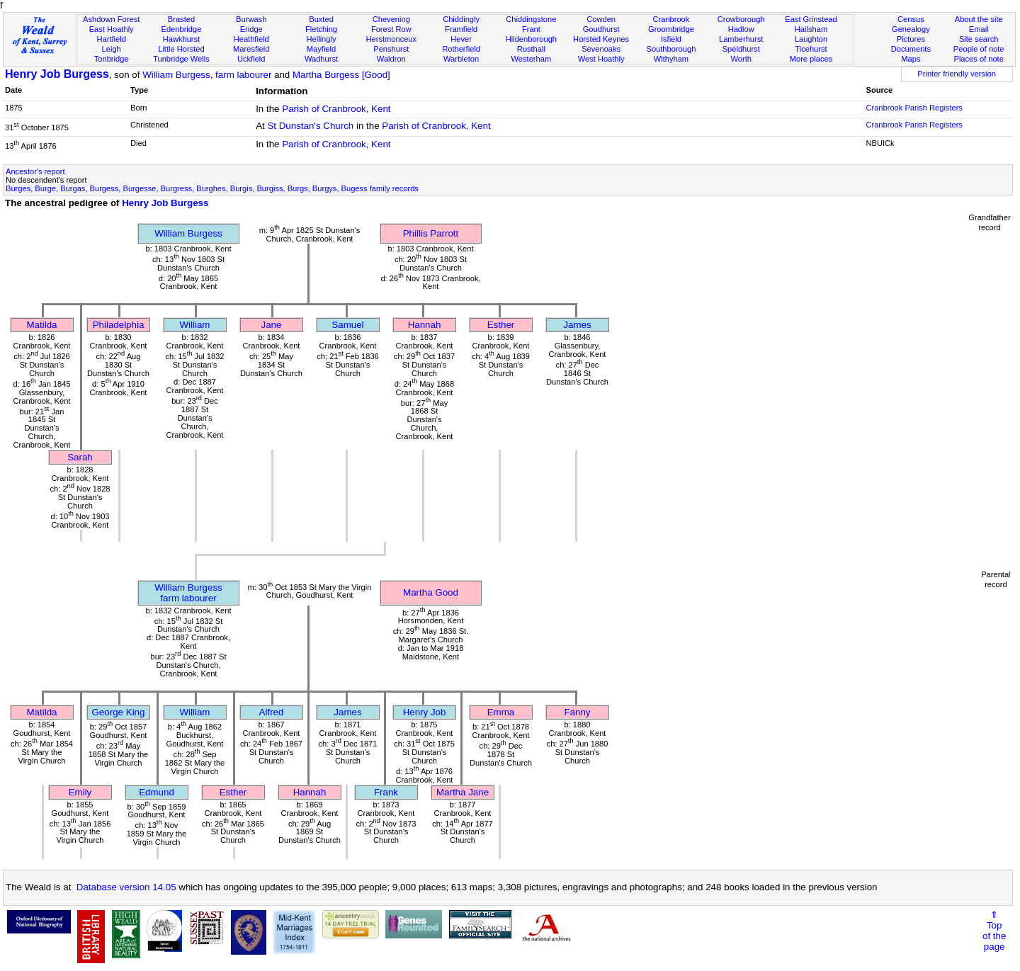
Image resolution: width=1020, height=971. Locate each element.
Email (979, 29)
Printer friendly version (956, 73)
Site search (979, 39)
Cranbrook (670, 19)
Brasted (181, 19)
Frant (531, 29)
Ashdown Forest (111, 19)
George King (118, 712)
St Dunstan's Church (310, 125)
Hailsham (811, 29)
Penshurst (391, 49)
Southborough (671, 49)
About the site (979, 19)
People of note (978, 49)
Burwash (251, 19)
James (577, 324)
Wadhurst (321, 59)
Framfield (461, 29)
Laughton (811, 39)
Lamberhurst (741, 39)
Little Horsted (181, 49)
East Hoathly (111, 29)
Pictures (911, 39)
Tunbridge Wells (181, 59)
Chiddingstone (531, 19)
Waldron (391, 59)
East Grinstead (811, 19)
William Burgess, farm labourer (206, 74)
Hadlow (741, 29)
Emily (80, 792)
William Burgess (188, 233)
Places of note (978, 59)
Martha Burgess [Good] (341, 74)
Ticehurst (811, 49)
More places (811, 59)
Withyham (671, 59)
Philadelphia (118, 324)
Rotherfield (461, 49)
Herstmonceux (391, 39)
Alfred (271, 712)
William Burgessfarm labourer (188, 592)
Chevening (391, 19)
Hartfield (110, 39)
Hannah (424, 324)
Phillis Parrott (431, 233)
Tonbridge (111, 59)
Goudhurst (601, 29)
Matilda (42, 324)
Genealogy (911, 29)
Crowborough (741, 19)
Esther (501, 324)
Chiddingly (461, 19)
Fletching (321, 29)
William (195, 324)
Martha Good (430, 592)
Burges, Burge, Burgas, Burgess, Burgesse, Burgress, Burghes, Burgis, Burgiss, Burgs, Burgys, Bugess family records (212, 188)
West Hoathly (601, 59)
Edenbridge (182, 29)
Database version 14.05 (126, 887)
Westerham (531, 59)
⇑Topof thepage (994, 930)
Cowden (601, 19)
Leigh (111, 49)
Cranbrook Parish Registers (914, 107)
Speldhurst (741, 49)
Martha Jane (462, 792)
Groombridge (671, 29)
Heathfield (251, 39)
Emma (501, 712)
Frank (386, 792)
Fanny (577, 712)
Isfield (671, 39)
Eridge (251, 29)
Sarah (80, 457)
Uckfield (251, 59)
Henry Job (424, 712)
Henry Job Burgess (57, 74)
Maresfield (251, 49)
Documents (911, 49)
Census (910, 19)
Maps (910, 59)
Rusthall (531, 49)
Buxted (321, 19)
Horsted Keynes (601, 39)
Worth (740, 59)
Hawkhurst (181, 39)
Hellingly (321, 39)
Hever (461, 39)
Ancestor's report (35, 171)
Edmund (156, 792)
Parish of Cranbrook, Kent (336, 108)
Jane (271, 324)
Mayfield (321, 49)
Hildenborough (531, 39)
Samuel (347, 324)
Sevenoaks (601, 49)
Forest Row (391, 29)
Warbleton (461, 59)
